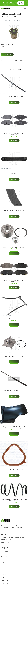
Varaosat (3, 568)
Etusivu (3, 18)
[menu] (25, 8)
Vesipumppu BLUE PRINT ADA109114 (14, 356)
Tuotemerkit (11, 44)
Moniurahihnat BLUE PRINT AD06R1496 (14, 210)
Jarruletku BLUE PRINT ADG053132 (14, 96)
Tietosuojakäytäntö (6, 586)
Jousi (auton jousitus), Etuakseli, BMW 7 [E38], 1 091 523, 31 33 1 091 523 (14, 499)
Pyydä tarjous (21, 3)
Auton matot (4, 554)
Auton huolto (4, 551)
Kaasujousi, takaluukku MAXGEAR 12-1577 (14, 390)
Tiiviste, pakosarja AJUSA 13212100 (14, 469)
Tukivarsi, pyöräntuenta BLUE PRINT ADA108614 (14, 172)
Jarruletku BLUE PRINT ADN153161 (14, 319)
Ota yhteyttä (4, 580)
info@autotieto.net (6, 542)
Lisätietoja (7, 54)
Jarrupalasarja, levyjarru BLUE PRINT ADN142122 (14, 134)
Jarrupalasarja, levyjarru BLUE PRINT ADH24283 (14, 281)
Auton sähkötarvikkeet (7, 556)
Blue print (17, 44)
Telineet (3, 562)
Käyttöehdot (4, 583)
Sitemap (3, 588)
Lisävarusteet (4, 559)
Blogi (2, 577)
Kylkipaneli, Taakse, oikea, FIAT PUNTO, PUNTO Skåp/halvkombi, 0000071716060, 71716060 (14, 427)
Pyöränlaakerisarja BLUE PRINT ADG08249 (14, 247)
